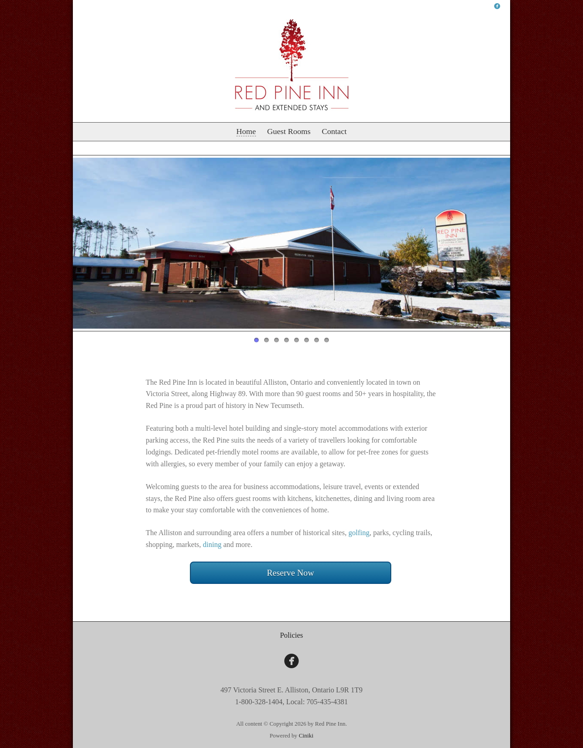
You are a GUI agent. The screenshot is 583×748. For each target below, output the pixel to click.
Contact (334, 131)
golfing (358, 532)
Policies (291, 635)
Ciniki (306, 736)
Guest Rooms (288, 131)
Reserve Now (290, 573)
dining (212, 544)
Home (246, 131)
